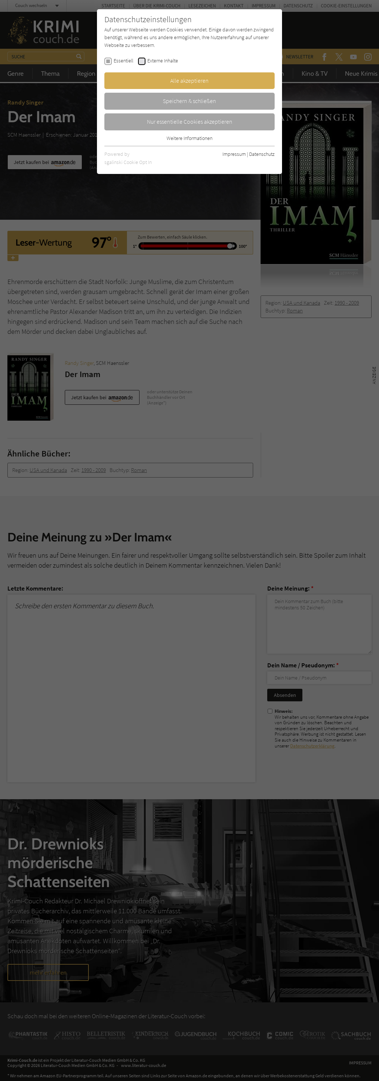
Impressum (234, 154)
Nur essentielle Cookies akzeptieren (189, 121)
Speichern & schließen (189, 101)
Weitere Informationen (189, 138)
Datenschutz (262, 154)
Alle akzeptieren (189, 80)
